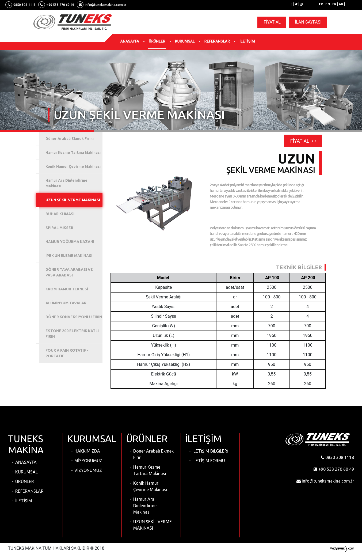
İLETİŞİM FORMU (208, 460)
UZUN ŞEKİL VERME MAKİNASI (152, 524)
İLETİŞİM (247, 41)
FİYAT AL (272, 22)
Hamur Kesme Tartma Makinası (149, 470)
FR (334, 4)
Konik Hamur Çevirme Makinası (150, 486)
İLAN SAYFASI (308, 22)
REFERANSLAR (217, 41)
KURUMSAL (185, 41)
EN (327, 4)
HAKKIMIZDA (87, 451)
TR (320, 4)
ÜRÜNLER (157, 41)
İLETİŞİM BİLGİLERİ (210, 451)
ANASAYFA (129, 41)
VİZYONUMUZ (88, 470)
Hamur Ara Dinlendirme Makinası (145, 505)
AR (341, 4)
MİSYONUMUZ (88, 460)
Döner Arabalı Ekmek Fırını (153, 454)
